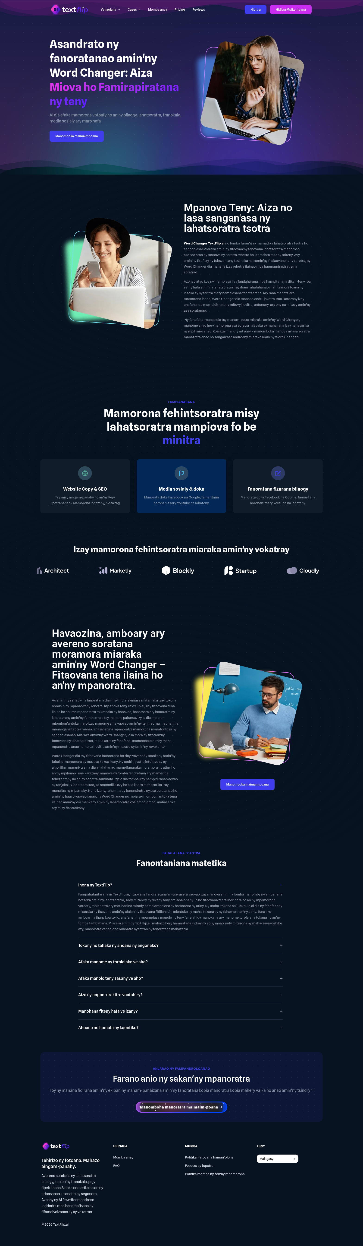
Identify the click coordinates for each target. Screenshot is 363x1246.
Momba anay (123, 1157)
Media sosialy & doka (181, 489)
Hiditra (255, 9)
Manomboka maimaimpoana (76, 136)
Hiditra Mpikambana (291, 9)
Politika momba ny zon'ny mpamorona (215, 1174)
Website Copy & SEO (85, 489)
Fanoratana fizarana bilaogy (278, 489)
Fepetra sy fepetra (199, 1166)
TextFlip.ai (61, 1224)
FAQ (116, 1166)
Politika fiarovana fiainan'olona (209, 1157)
